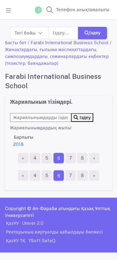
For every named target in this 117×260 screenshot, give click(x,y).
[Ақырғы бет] (94, 158)
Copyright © (18, 208)
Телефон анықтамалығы (83, 9)
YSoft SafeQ (42, 240)
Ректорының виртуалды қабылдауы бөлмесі (54, 231)
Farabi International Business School (70, 42)
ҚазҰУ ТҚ (15, 240)
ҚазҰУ (12, 223)
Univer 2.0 (32, 223)
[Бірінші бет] (23, 158)
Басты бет (16, 42)
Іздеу (92, 32)
